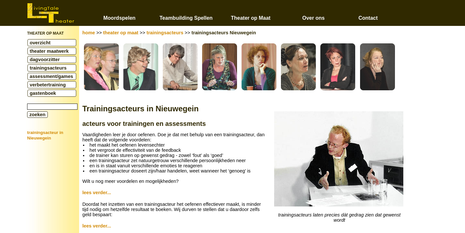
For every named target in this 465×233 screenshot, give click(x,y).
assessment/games (51, 76)
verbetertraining (48, 84)
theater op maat (120, 32)
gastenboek (43, 93)
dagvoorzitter (45, 59)
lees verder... (96, 192)
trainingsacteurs (48, 68)
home (88, 32)
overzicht (40, 42)
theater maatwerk (49, 51)
